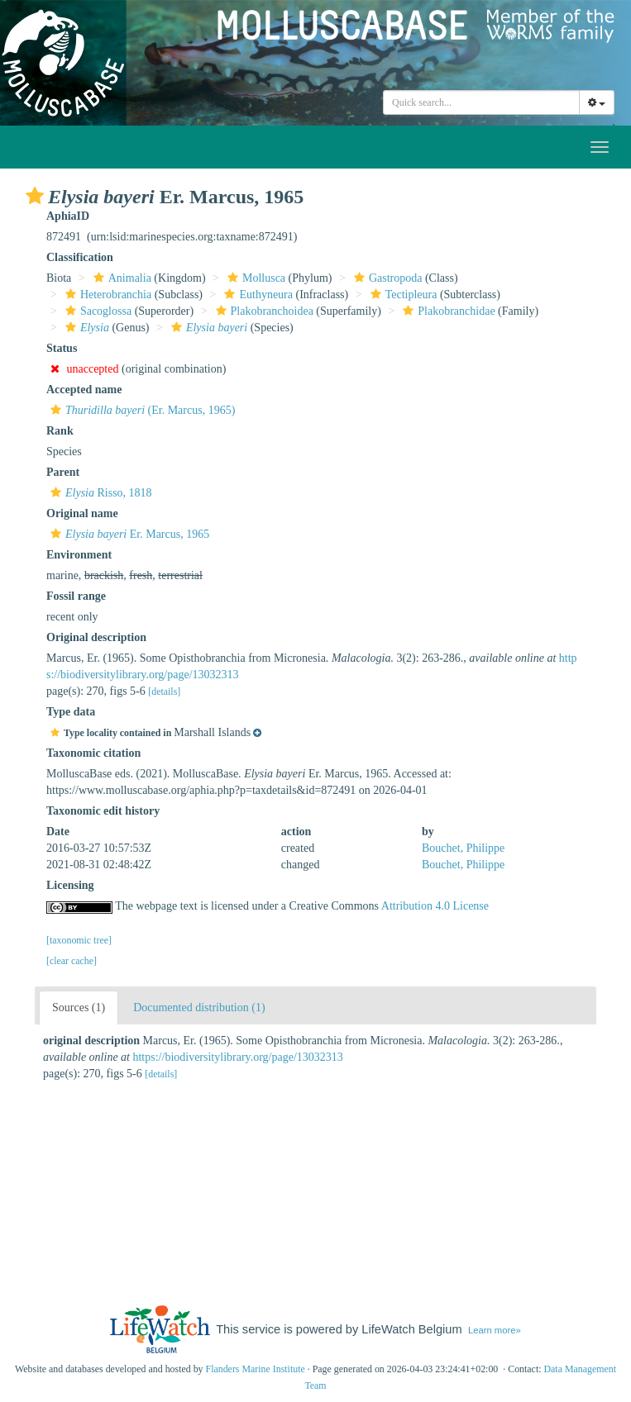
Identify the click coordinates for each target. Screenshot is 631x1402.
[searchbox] (481, 102)
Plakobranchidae (447, 311)
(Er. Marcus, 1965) (140, 410)
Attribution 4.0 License (435, 906)
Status (61, 348)
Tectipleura (401, 294)
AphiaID (67, 216)
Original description (96, 637)
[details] (164, 691)
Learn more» (494, 1330)
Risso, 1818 (99, 493)
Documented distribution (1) (199, 1007)
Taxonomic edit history (103, 811)
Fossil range (76, 596)
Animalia (120, 278)
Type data (70, 712)
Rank (60, 431)
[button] (35, 196)
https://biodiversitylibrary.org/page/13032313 (237, 1057)
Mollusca (254, 278)
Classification (79, 257)
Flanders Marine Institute (255, 1369)
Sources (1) (78, 1007)
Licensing (70, 885)
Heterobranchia (106, 294)
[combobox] (481, 102)
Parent (62, 472)
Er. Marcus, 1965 (127, 534)
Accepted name (84, 389)
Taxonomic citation (93, 753)
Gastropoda (386, 278)
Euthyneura (256, 294)
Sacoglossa (96, 311)
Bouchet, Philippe (463, 848)
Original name (82, 513)
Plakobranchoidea (262, 311)
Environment (79, 555)
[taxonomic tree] (79, 940)
